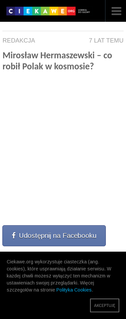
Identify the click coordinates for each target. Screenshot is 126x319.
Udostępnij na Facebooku (54, 235)
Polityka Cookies (74, 290)
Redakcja (18, 40)
